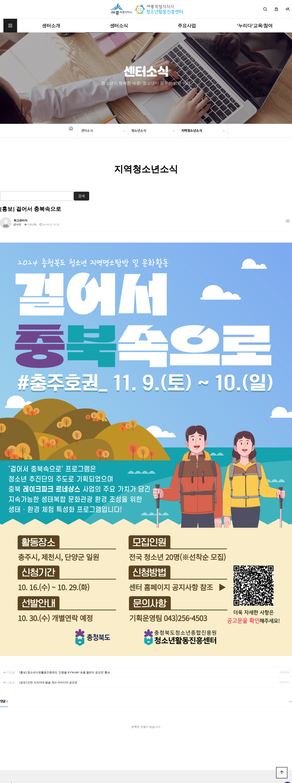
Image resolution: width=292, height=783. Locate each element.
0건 (17, 224)
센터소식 (119, 25)
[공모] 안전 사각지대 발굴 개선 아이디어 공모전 (48, 653)
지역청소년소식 (191, 131)
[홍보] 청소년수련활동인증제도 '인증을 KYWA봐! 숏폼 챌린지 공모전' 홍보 (64, 643)
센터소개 (51, 25)
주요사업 (187, 25)
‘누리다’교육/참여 (255, 25)
